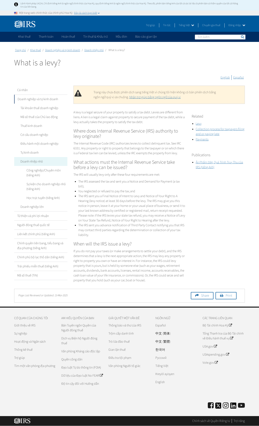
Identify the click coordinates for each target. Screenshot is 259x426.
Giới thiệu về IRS (24, 325)
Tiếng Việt (186, 25)
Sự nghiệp (20, 333)
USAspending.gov (216, 354)
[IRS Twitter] (218, 407)
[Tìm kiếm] (220, 37)
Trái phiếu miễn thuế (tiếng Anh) (37, 266)
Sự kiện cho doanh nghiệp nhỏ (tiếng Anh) (46, 186)
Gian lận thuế (117, 349)
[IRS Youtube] (241, 406)
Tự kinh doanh (29, 152)
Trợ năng (239, 421)
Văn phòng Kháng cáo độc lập (80, 351)
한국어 (160, 349)
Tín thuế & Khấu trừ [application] (95, 36)
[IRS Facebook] (211, 406)
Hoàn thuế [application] (68, 36)
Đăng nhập (236, 25)
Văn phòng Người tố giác (124, 366)
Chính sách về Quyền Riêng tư (211, 421)
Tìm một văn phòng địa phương (34, 366)
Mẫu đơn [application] (121, 36)
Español (238, 77)
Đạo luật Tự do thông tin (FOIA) (81, 367)
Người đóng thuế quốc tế (33, 225)
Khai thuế (35, 50)
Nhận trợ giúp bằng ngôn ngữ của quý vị (155, 97)
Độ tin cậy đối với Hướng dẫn (80, 383)
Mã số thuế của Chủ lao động (38, 117)
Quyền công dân (71, 359)
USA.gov (210, 346)
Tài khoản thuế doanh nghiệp (39, 108)
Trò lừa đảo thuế (119, 341)
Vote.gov (210, 362)
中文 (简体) (163, 333)
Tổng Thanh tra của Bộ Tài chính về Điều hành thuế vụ (223, 336)
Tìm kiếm (242, 36)
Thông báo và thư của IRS (124, 325)
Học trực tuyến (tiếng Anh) (42, 198)
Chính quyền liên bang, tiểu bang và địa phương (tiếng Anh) (40, 245)
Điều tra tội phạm (119, 358)
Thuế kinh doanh (31, 126)
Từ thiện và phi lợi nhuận (33, 216)
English (225, 77)
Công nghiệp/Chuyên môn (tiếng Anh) (43, 172)
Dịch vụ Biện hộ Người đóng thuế (79, 340)
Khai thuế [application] (24, 36)
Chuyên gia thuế (211, 25)
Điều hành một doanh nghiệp (39, 143)
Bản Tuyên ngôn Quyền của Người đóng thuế (78, 328)
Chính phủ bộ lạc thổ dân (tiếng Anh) (40, 257)
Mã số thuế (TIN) (27, 275)
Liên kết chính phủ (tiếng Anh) (36, 234)
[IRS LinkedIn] (233, 407)
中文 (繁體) (163, 341)
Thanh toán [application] (46, 36)
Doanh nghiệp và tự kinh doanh (62, 50)
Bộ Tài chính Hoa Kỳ (217, 325)
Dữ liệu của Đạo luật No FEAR (82, 375)
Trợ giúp (150, 25)
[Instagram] (226, 406)
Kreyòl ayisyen (164, 374)
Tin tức (167, 25)
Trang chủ (20, 50)
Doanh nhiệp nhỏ (94, 50)
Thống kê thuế (23, 349)
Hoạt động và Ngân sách (30, 341)
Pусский (161, 358)
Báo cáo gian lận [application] (146, 36)
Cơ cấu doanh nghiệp (34, 135)
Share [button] (205, 295)
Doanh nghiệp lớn (32, 207)
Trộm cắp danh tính (121, 333)
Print (229, 295)
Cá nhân (22, 90)
